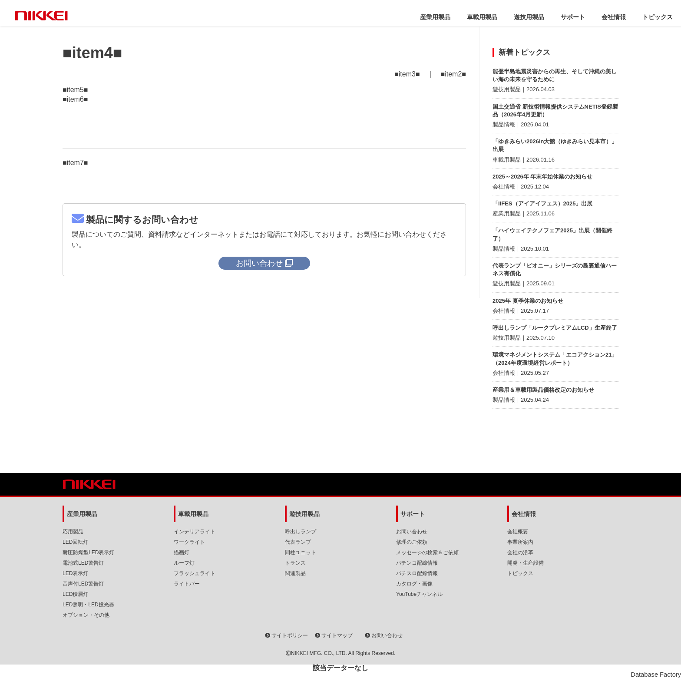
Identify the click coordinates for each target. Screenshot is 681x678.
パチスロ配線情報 (417, 573)
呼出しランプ (300, 532)
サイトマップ (334, 635)
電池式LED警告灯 (83, 563)
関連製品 (295, 573)
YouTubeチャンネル (419, 594)
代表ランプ (298, 542)
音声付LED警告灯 (83, 584)
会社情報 (614, 16)
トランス (295, 563)
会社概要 (517, 532)
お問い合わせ (411, 532)
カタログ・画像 (414, 584)
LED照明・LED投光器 (88, 605)
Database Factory (656, 674)
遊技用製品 (529, 16)
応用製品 (73, 532)
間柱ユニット (300, 552)
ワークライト (189, 542)
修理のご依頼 (411, 542)
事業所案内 (520, 542)
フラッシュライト (194, 573)
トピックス (657, 16)
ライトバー (187, 584)
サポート (573, 16)
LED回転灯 (75, 542)
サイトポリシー (286, 635)
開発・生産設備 (525, 563)
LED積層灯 (75, 594)
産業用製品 (435, 16)
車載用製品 (482, 16)
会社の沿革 (520, 552)
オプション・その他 (86, 615)
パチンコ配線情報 (417, 563)
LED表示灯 (75, 573)
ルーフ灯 (184, 563)
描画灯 (181, 552)
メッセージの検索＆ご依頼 (427, 552)
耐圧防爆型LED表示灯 (88, 552)
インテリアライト (194, 532)
